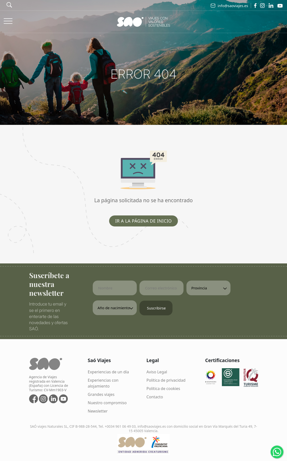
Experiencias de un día (108, 372)
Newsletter (98, 411)
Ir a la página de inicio (143, 221)
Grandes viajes (101, 394)
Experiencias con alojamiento (103, 383)
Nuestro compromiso (107, 402)
